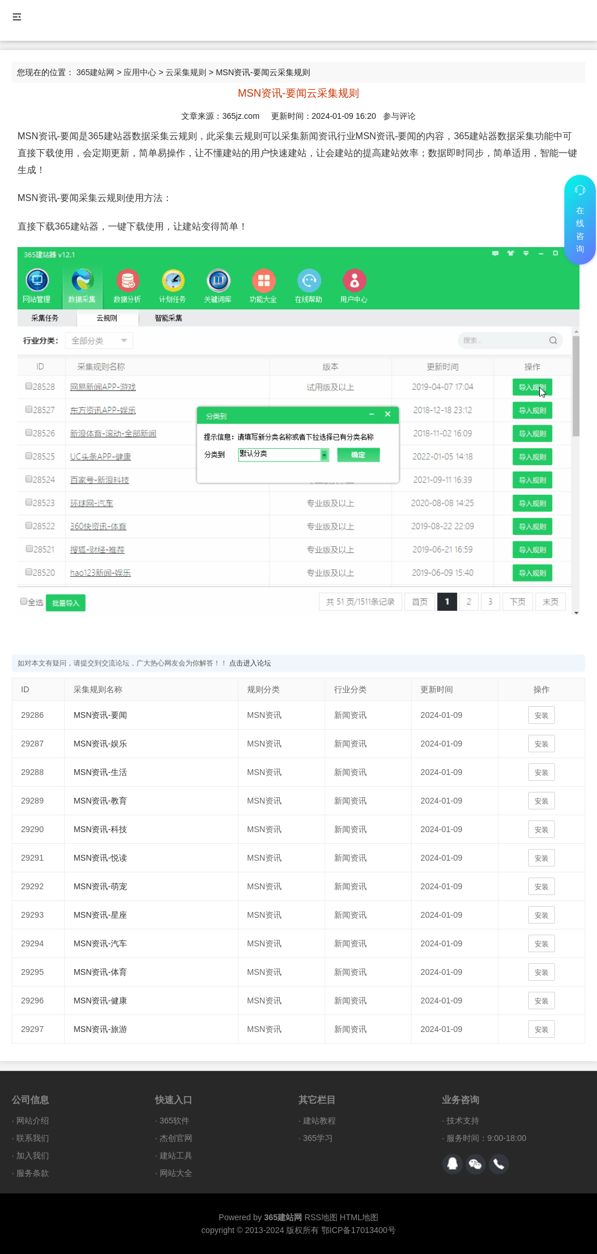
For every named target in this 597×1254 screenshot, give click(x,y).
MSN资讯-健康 (100, 1000)
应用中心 (140, 72)
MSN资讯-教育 (100, 800)
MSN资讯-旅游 (100, 1029)
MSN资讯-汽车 (100, 943)
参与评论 (399, 116)
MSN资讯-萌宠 (100, 886)
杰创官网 (176, 1138)
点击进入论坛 (250, 663)
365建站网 (95, 72)
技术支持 (463, 1120)
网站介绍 (32, 1120)
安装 (542, 715)
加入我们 (32, 1155)
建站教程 (319, 1120)
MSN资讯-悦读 (100, 857)
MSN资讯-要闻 (100, 715)
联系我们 (32, 1138)
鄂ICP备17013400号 (358, 1230)
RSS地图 (321, 1217)
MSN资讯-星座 (100, 915)
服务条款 (32, 1173)
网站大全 (176, 1173)
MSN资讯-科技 (100, 829)
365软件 (174, 1120)
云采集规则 (186, 72)
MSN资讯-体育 (100, 972)
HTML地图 (359, 1217)
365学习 (318, 1138)
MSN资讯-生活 (100, 772)
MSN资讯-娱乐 (100, 743)
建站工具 (176, 1155)
